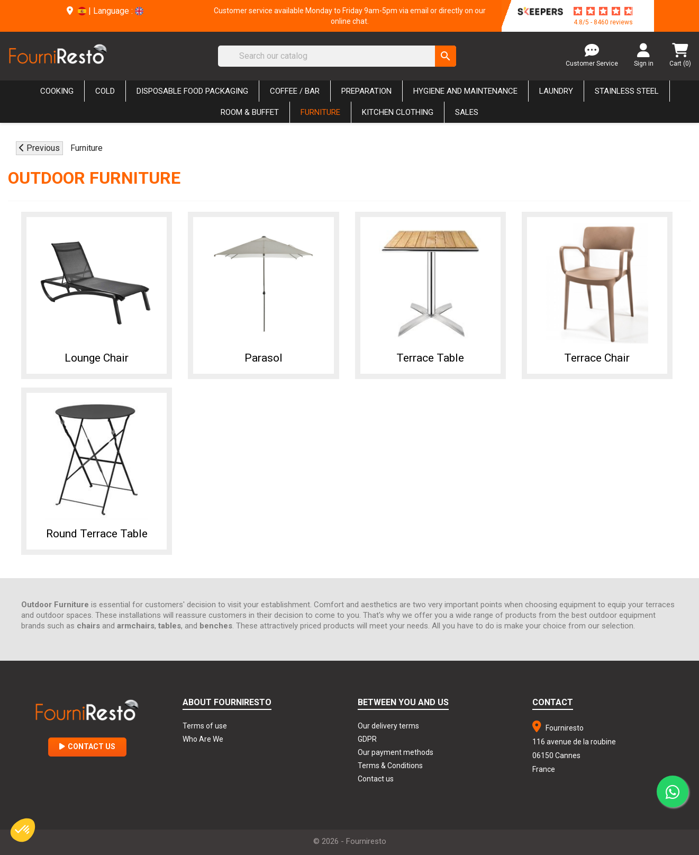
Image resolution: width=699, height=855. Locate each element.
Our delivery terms (388, 726)
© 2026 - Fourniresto (349, 841)
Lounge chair (97, 358)
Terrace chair (597, 358)
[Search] (337, 56)
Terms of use (205, 726)
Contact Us (87, 746)
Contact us (376, 779)
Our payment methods (395, 752)
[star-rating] (603, 11)
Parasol (263, 358)
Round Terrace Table (97, 533)
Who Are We (203, 739)
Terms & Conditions (390, 765)
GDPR (367, 739)
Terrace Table (430, 358)
